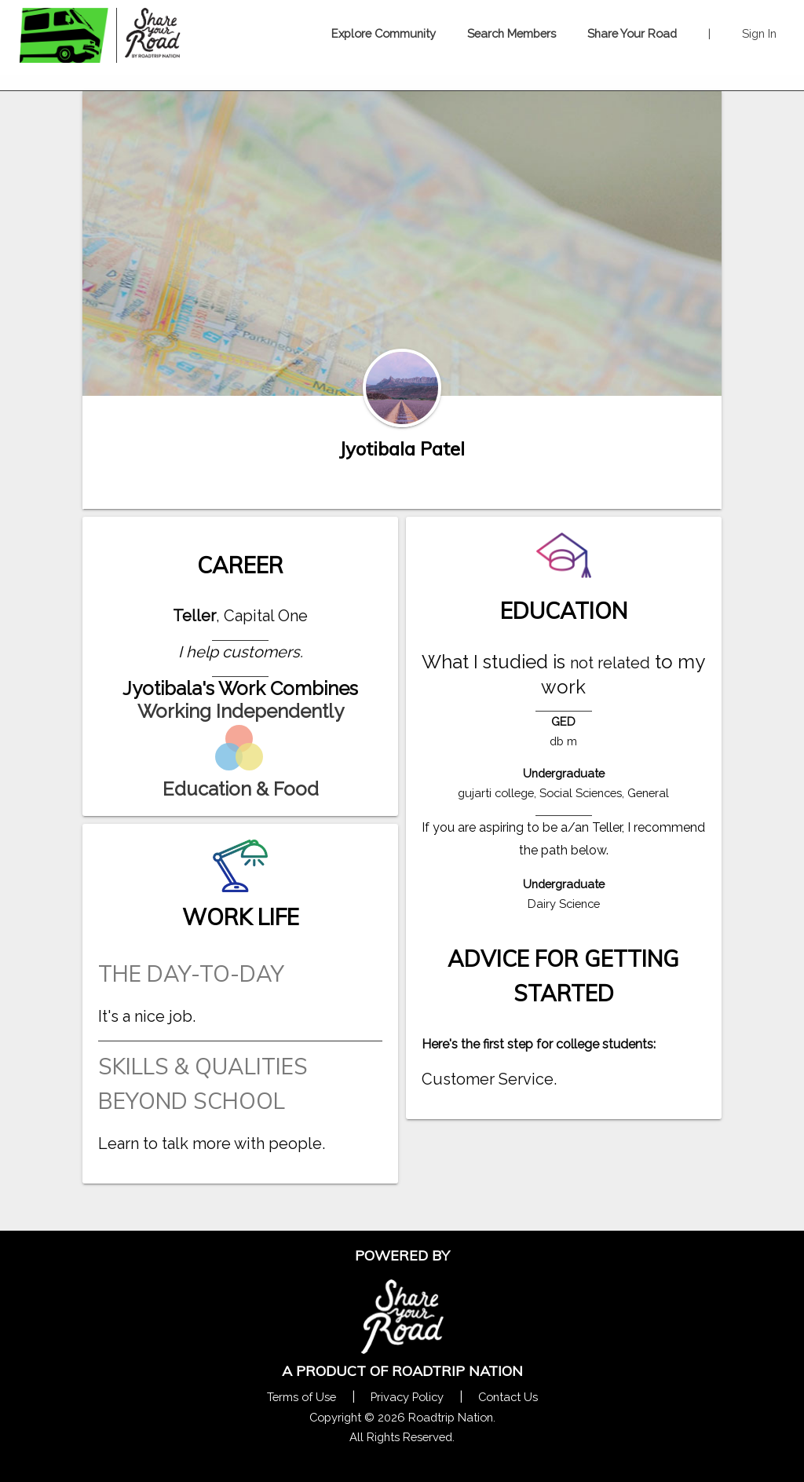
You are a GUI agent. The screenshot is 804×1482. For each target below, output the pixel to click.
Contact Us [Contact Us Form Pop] (508, 1396)
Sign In (759, 33)
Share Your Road (632, 33)
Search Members (511, 33)
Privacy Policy (407, 1396)
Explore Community (383, 33)
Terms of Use (301, 1396)
